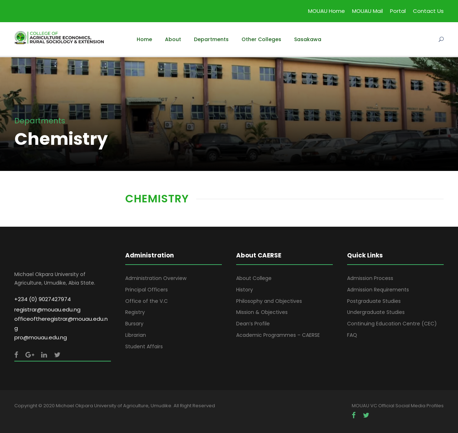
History (244, 289)
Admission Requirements (378, 289)
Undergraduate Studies (376, 312)
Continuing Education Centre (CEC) (392, 323)
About (173, 39)
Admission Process (370, 278)
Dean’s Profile (253, 323)
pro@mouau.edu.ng (40, 337)
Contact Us (428, 11)
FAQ (352, 335)
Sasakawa (307, 39)
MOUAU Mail (367, 11)
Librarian (135, 335)
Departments (211, 39)
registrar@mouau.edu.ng (47, 309)
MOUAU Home (326, 11)
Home (144, 39)
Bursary (134, 323)
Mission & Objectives (262, 312)
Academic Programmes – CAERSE (278, 335)
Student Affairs (144, 346)
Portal (398, 11)
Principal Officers (146, 289)
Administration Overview (155, 278)
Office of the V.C (146, 301)
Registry (135, 312)
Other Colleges (261, 39)
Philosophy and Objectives (269, 301)
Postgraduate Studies (374, 301)
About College (254, 278)
